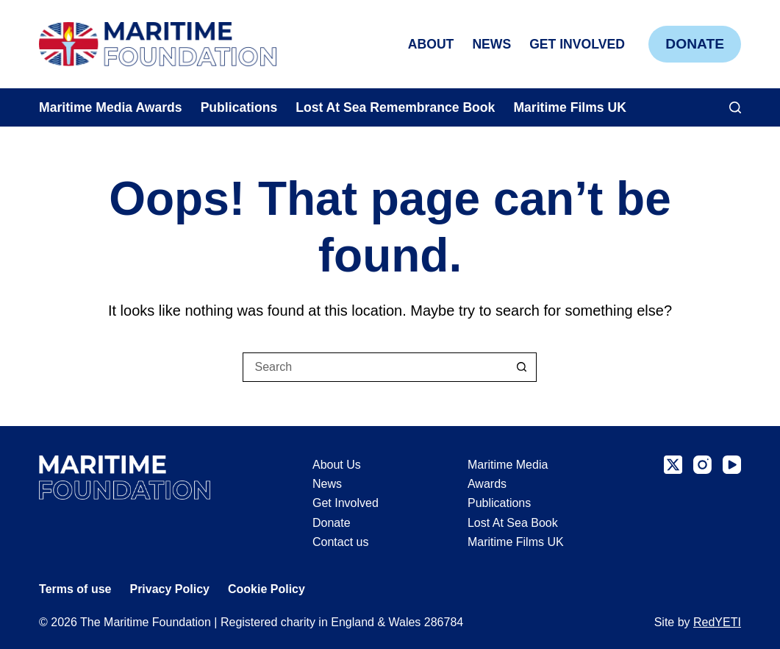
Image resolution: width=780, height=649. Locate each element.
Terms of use (75, 589)
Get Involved (577, 44)
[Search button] (522, 367)
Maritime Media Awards (110, 107)
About (431, 44)
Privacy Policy (169, 589)
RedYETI (717, 622)
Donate (694, 44)
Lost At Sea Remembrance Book (395, 107)
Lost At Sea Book (513, 523)
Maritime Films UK (569, 107)
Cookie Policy (266, 589)
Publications (239, 107)
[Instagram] (702, 464)
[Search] (735, 107)
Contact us (340, 542)
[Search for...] (375, 367)
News (491, 44)
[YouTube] (732, 464)
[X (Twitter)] (673, 464)
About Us (336, 464)
